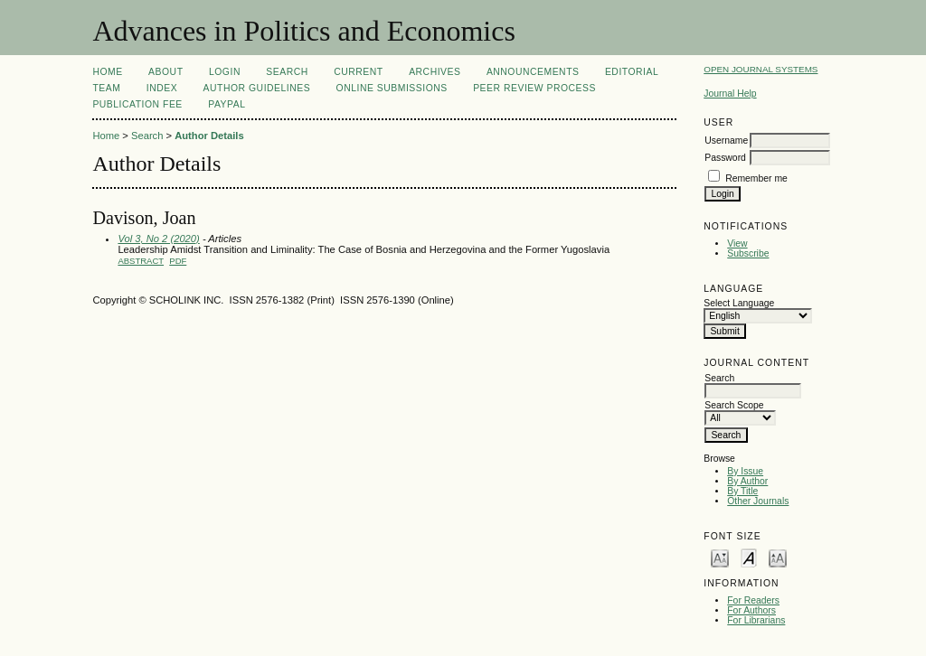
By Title (742, 491)
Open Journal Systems (760, 69)
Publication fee (137, 104)
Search (286, 72)
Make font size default (749, 557)
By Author (747, 481)
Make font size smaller (720, 557)
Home (107, 72)
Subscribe (748, 253)
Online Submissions (392, 88)
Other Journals (758, 501)
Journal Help (730, 93)
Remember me (756, 178)
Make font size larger (778, 557)
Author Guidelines (257, 88)
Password (725, 158)
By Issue (745, 471)
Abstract (141, 261)
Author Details (209, 135)
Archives (434, 72)
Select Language (739, 303)
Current (358, 72)
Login (225, 72)
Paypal (226, 104)
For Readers (753, 600)
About (165, 72)
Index (161, 88)
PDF (177, 261)
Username (726, 140)
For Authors (751, 610)
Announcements (533, 72)
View (737, 243)
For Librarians (756, 620)
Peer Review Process (534, 88)
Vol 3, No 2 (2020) (158, 238)
